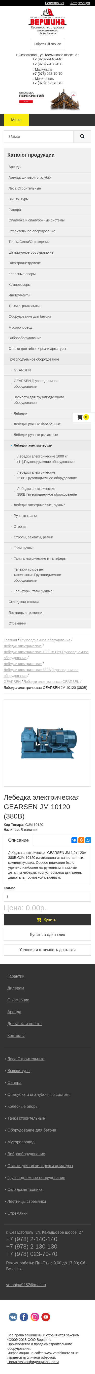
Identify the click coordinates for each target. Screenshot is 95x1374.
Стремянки (17, 1213)
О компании (18, 1000)
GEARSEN (12, 682)
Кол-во (9, 888)
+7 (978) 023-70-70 (48, 74)
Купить (46, 920)
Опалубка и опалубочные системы (39, 1094)
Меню (16, 120)
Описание (18, 840)
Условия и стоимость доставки (47, 950)
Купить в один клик (47, 935)
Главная (10, 640)
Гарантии (16, 976)
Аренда (14, 1012)
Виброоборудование (26, 1154)
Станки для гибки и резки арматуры (40, 1166)
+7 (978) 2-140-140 (48, 59)
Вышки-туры (18, 1071)
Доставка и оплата (24, 1024)
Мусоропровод (20, 1142)
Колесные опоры (22, 1106)
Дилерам (15, 988)
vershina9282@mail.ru (26, 1285)
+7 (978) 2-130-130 (48, 64)
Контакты (16, 1036)
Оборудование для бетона (31, 1130)
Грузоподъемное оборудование (45, 640)
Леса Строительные (25, 1059)
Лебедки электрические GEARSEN (51, 682)
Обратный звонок (47, 44)
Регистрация (54, 3)
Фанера (14, 1083)
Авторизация (80, 3)
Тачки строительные (26, 1118)
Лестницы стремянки (26, 1201)
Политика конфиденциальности (33, 1362)
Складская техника (24, 1189)
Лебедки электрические (23, 646)
